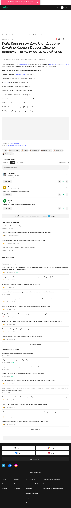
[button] (67, 174)
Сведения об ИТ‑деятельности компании (37, 498)
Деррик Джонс (64, 64)
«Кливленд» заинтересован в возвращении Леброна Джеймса (21, 284)
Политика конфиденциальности (52, 484)
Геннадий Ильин (14, 143)
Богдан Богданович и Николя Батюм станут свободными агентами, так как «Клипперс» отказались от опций (35, 397)
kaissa (10, 200)
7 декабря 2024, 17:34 (13, 202)
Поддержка (17, 488)
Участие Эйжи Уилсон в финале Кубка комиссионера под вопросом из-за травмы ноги (28, 380)
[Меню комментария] (67, 174)
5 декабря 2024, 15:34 (13, 189)
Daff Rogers (11, 173)
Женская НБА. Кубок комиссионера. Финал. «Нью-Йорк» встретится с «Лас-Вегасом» (28, 292)
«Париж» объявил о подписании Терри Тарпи (15, 360)
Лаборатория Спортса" (32, 493)
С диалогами (62, 162)
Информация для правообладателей (53, 488)
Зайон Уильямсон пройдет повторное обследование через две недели (23, 240)
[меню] (67, 7)
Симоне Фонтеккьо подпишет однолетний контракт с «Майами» (22, 336)
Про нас (4, 479)
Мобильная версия (35, 472)
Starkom (10, 187)
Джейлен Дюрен (20, 74)
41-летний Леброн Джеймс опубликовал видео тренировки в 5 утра (22, 329)
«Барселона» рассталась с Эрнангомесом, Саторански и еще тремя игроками (26, 306)
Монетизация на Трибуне (33, 484)
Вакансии (16, 479)
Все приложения (35, 459)
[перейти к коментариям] (57, 39)
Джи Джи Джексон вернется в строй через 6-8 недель (18, 248)
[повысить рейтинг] (59, 181)
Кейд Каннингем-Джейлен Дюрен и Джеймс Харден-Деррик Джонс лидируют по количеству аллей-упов (41, 34)
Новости (14, 34)
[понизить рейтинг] (67, 181)
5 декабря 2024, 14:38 (13, 175)
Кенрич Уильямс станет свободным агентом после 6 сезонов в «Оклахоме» (25, 421)
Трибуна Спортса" (31, 479)
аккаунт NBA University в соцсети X (17, 145)
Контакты (4, 488)
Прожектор (29, 488)
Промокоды (29, 503)
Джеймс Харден (54, 64)
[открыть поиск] (57, 8)
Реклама (16, 484)
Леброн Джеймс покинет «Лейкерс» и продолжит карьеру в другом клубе (24, 314)
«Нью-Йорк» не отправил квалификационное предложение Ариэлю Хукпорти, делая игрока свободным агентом (33, 413)
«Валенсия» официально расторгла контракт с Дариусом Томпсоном (23, 373)
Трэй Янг (6, 82)
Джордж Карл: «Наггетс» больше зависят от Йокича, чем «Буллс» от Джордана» (26, 232)
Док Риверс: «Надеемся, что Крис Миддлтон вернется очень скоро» (23, 226)
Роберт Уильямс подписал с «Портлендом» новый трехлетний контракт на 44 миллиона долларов (32, 321)
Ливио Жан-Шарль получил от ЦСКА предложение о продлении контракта (25, 404)
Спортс (3, 34)
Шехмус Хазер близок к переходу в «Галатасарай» (17, 353)
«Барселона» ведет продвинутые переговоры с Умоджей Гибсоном (22, 367)
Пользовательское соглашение (51, 479)
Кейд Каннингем (24, 64)
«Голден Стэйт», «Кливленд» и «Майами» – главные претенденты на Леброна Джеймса (28, 277)
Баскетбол (8, 34)
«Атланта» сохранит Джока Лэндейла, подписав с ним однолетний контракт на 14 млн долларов (31, 299)
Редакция (4, 484)
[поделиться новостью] (67, 39)
